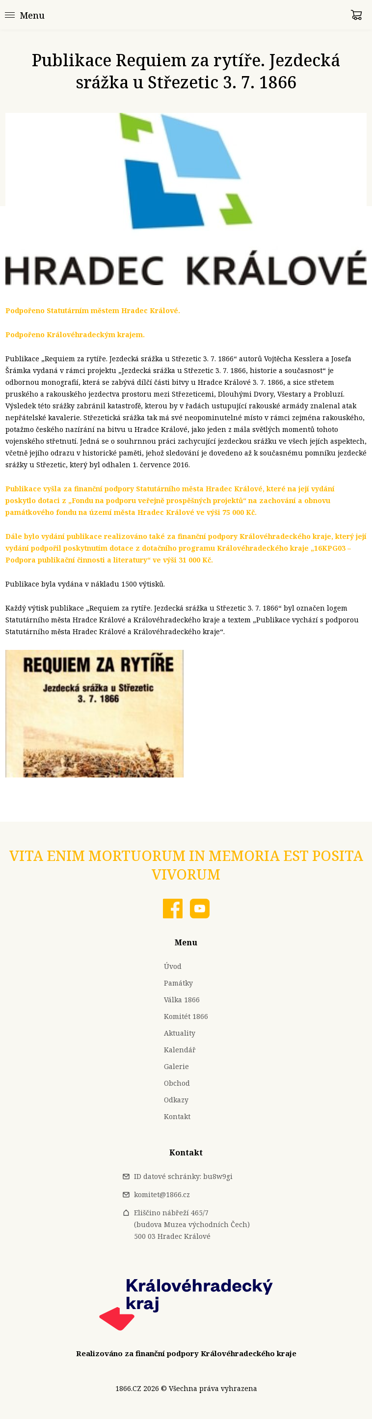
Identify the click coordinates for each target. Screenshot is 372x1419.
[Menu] (25, 15)
